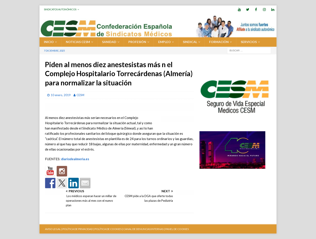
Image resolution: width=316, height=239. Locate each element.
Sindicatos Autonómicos (60, 9)
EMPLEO (164, 42)
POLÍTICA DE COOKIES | (109, 229)
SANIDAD (109, 42)
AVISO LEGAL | (53, 229)
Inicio (49, 42)
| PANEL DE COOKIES (176, 229)
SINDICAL (190, 42)
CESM (80, 95)
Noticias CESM (78, 42)
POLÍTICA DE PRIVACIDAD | (78, 229)
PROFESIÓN (137, 42)
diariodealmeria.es (75, 159)
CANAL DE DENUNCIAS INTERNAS (143, 229)
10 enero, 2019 (61, 95)
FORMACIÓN (219, 42)
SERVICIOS (249, 42)
